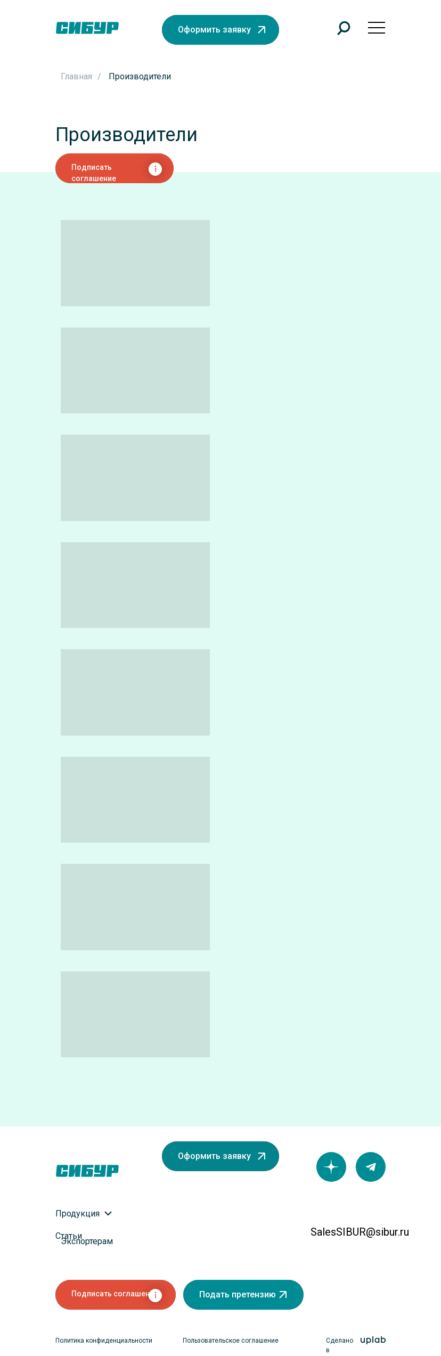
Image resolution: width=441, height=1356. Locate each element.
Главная (76, 76)
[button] (220, 30)
